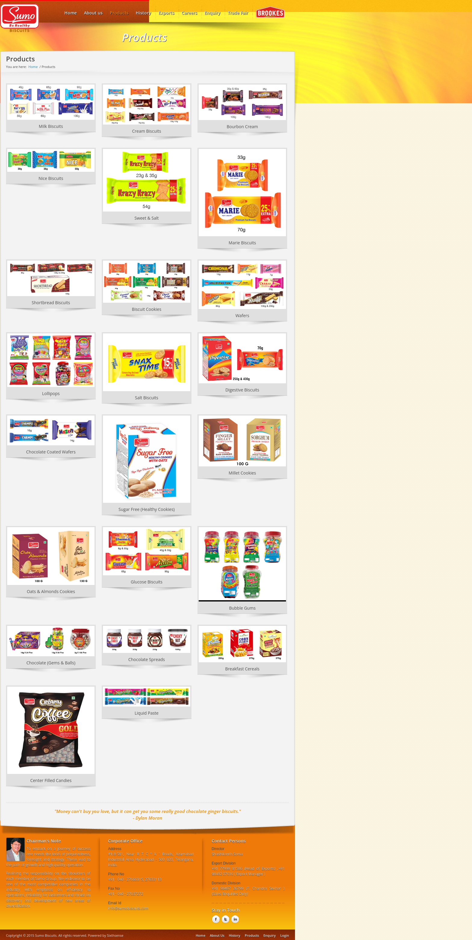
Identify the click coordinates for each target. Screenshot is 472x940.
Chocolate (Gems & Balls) (51, 663)
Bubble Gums (242, 608)
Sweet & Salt (147, 218)
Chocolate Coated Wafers (51, 452)
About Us (217, 935)
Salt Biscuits (146, 397)
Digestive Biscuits (242, 390)
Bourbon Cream (242, 126)
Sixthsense (115, 935)
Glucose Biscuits (146, 582)
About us (93, 13)
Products (119, 11)
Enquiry (212, 13)
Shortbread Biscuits (51, 302)
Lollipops (51, 393)
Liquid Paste (146, 713)
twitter (224, 919)
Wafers (242, 315)
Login (284, 935)
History (143, 13)
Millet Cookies (242, 473)
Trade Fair (238, 13)
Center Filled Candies (50, 780)
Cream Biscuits (146, 131)
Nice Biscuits (51, 178)
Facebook (215, 919)
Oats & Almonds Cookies (51, 591)
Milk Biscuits (51, 126)
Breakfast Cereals (242, 669)
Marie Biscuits (242, 243)
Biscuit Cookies (146, 309)
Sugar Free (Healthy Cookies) (147, 509)
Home (33, 66)
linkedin (234, 919)
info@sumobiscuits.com (128, 908)
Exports (166, 13)
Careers (189, 13)
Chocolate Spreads (146, 659)
